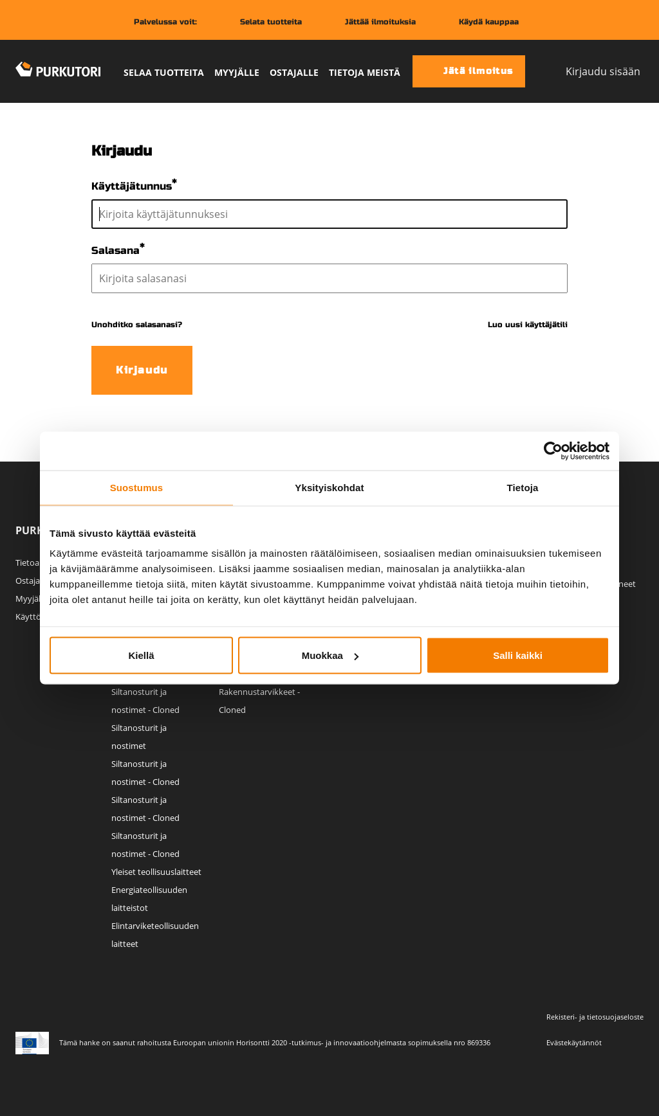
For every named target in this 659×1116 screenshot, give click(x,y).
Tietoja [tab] (523, 487)
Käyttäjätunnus (131, 186)
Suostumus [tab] (136, 487)
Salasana (115, 250)
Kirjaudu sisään (592, 71)
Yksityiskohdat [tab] (329, 487)
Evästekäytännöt (574, 1042)
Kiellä (141, 655)
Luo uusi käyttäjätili (528, 324)
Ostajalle (294, 72)
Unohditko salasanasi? (136, 324)
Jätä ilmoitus (467, 71)
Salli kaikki (518, 655)
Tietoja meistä (364, 72)
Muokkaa (330, 655)
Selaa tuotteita (164, 72)
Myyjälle (236, 72)
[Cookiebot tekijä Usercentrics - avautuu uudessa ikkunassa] (553, 451)
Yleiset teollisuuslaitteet (156, 872)
